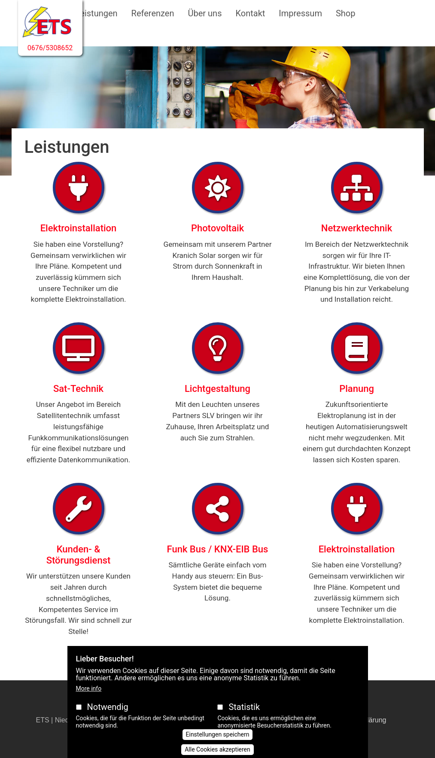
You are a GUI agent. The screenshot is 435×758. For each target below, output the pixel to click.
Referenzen (152, 13)
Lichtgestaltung (217, 388)
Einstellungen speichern (217, 743)
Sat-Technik (78, 388)
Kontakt (250, 13)
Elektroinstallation (78, 228)
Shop (346, 13)
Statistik (244, 716)
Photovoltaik (217, 228)
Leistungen (97, 13)
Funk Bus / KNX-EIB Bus (217, 549)
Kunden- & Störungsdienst (78, 555)
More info (89, 697)
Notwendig (107, 716)
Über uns (205, 13)
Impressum (300, 13)
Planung (356, 388)
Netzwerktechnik (356, 228)
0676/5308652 (50, 48)
